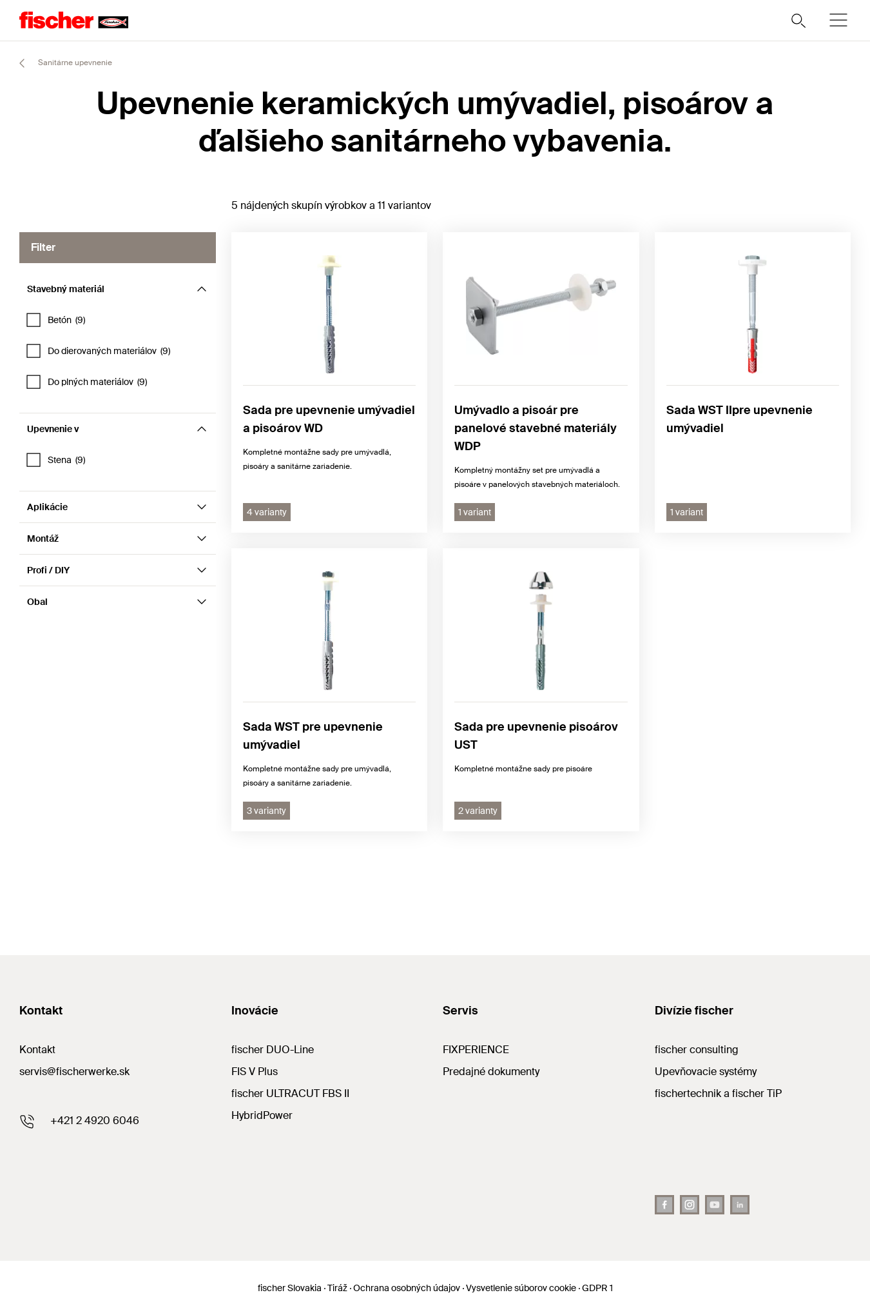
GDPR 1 (597, 1288)
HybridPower (262, 1115)
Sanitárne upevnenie (60, 63)
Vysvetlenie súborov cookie (521, 1288)
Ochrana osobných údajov (406, 1288)
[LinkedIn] (739, 1204)
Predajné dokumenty (491, 1071)
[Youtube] (714, 1204)
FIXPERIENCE (476, 1049)
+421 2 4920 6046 (94, 1120)
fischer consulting (697, 1049)
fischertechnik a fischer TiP (718, 1093)
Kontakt (37, 1049)
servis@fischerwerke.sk (74, 1071)
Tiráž (337, 1288)
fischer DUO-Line (272, 1049)
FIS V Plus (254, 1071)
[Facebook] (664, 1204)
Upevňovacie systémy (706, 1071)
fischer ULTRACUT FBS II (290, 1093)
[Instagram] (689, 1204)
